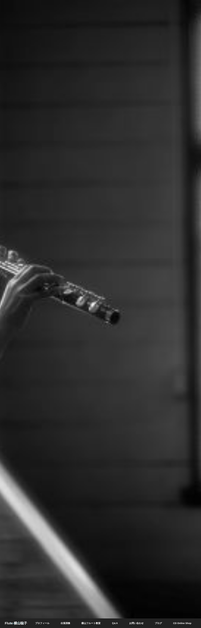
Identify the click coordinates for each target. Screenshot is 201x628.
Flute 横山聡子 (16, 623)
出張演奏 (65, 623)
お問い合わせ (136, 623)
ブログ (158, 623)
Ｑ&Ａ (115, 623)
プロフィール (42, 623)
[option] (100, 314)
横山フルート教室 (90, 623)
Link (100, 314)
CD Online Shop (182, 623)
